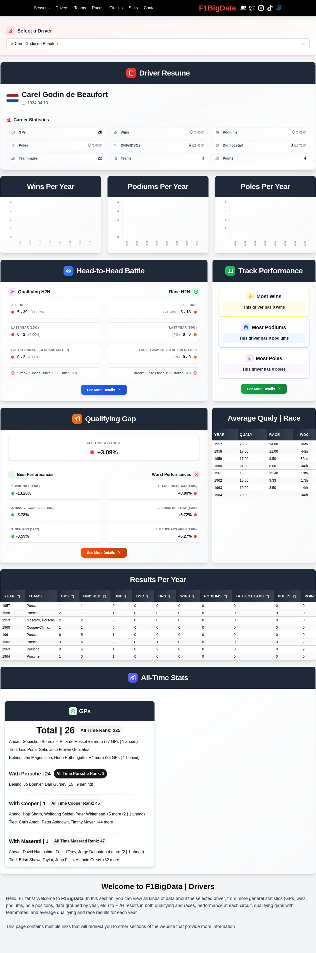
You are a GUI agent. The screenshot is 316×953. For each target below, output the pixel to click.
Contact (151, 8)
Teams (80, 8)
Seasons (42, 8)
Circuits (115, 8)
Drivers (62, 8)
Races (97, 8)
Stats (133, 8)
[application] (50, 222)
